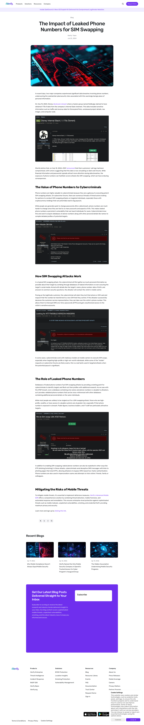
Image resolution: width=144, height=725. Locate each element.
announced (71, 168)
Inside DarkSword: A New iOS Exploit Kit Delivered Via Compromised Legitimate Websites (72, 9)
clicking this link (60, 511)
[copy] (51, 520)
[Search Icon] (123, 4)
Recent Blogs (35, 536)
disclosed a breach (60, 104)
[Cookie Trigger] (46, 721)
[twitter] (40, 520)
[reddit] (48, 520)
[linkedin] (44, 520)
